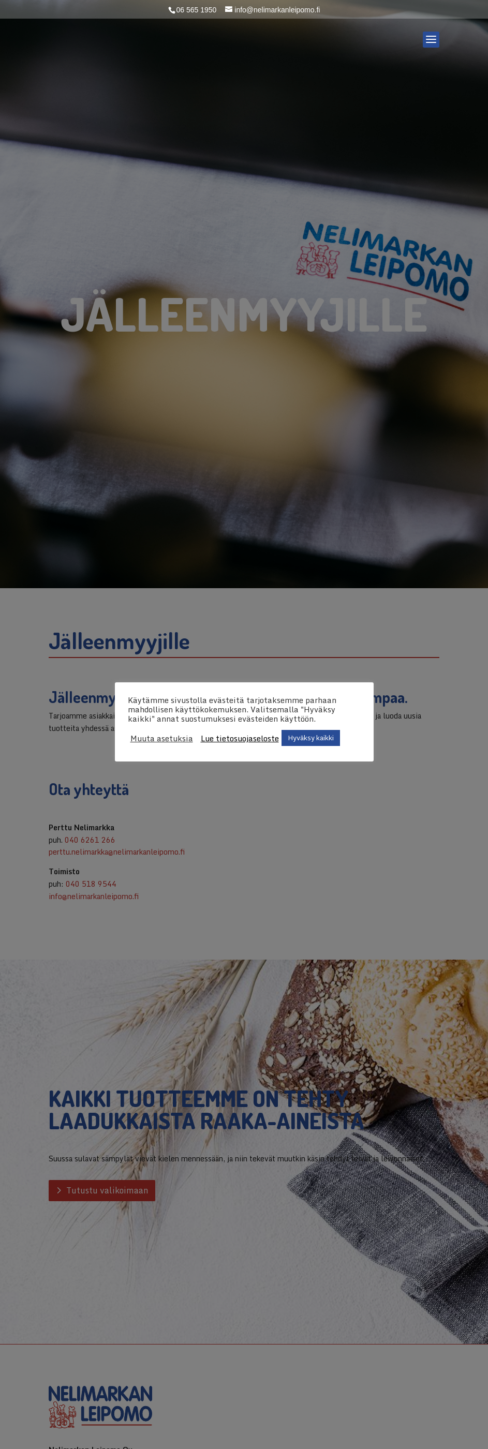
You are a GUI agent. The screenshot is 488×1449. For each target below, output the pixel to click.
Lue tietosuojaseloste (240, 738)
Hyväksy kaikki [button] (311, 737)
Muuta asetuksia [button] (161, 738)
